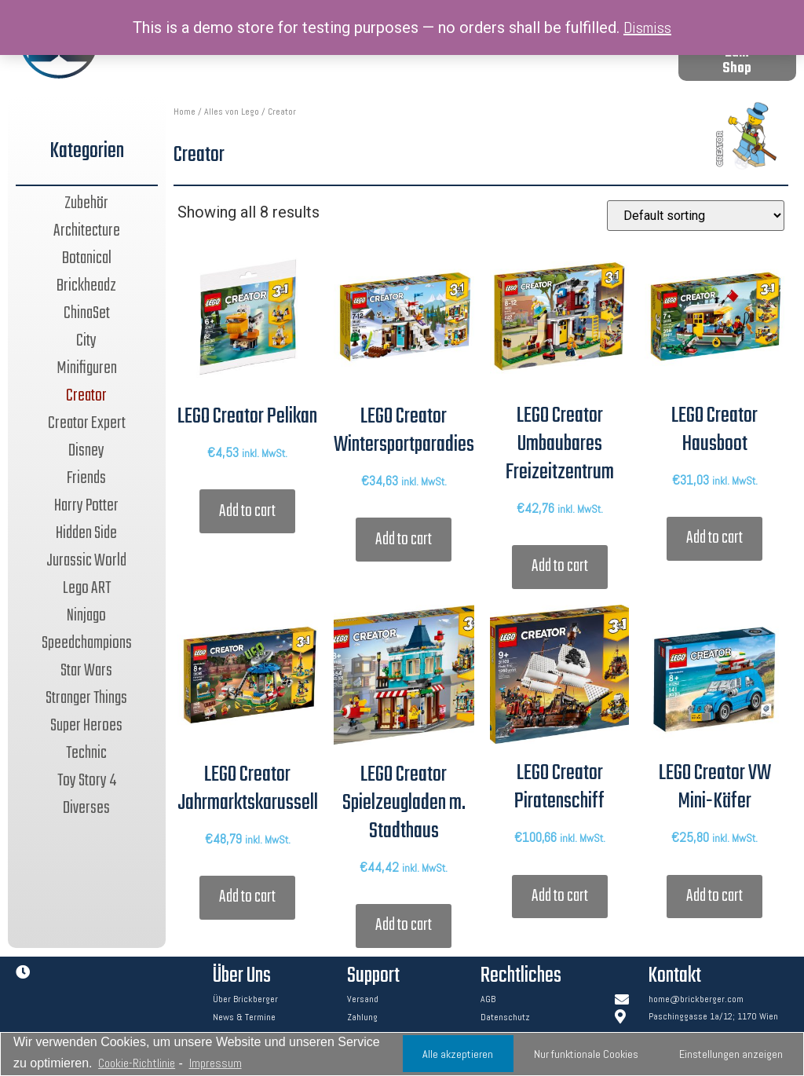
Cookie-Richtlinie (136, 1063)
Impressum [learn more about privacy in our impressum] (215, 1063)
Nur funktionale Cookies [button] (586, 1054)
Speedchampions (87, 643)
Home (185, 111)
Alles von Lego (231, 111)
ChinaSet (87, 313)
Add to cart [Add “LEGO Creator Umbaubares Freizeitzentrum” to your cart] (560, 566)
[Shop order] (695, 215)
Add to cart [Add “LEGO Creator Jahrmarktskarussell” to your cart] (247, 897)
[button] (737, 61)
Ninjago (86, 616)
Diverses (86, 808)
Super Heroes (86, 725)
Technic (86, 753)
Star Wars (86, 671)
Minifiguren (87, 368)
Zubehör (86, 203)
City (86, 341)
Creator (86, 396)
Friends (86, 478)
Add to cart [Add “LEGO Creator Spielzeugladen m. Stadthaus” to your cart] (403, 925)
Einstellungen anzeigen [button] (731, 1054)
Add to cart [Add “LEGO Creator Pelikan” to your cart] (247, 511)
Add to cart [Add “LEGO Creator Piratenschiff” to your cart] (560, 896)
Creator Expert (87, 423)
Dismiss (647, 27)
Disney (86, 451)
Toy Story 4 (86, 780)
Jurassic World (86, 561)
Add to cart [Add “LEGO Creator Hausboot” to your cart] (714, 538)
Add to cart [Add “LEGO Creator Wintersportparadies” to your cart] (403, 539)
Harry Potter (86, 506)
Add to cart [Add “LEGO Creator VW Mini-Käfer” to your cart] (714, 896)
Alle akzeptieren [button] (457, 1054)
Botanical (86, 258)
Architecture (86, 231)
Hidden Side (86, 533)
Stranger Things (86, 698)
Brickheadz (86, 286)
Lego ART (87, 588)
